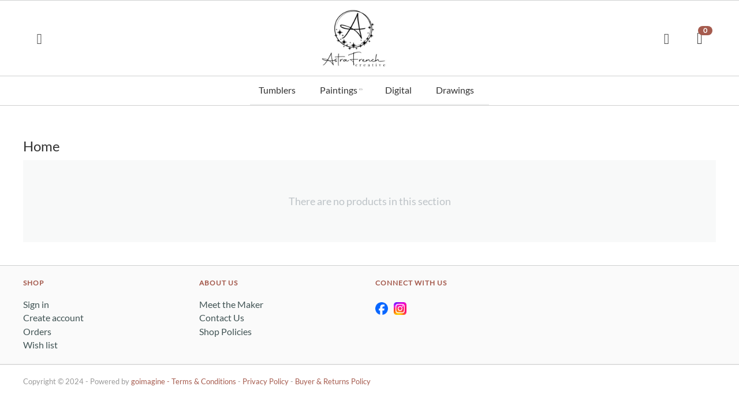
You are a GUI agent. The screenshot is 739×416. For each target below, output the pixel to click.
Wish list (40, 342)
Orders (37, 329)
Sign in (36, 302)
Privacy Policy (265, 379)
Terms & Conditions (203, 379)
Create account (53, 315)
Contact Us (221, 315)
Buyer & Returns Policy (333, 379)
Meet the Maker (231, 302)
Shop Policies (225, 329)
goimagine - (151, 379)
